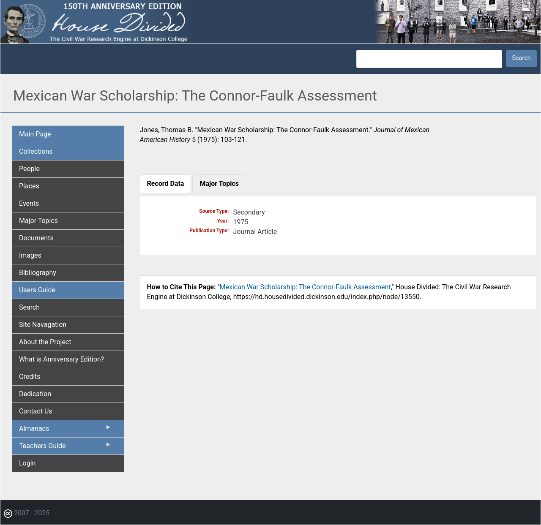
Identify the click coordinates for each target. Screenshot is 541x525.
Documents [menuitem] (36, 238)
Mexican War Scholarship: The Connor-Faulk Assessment (305, 287)
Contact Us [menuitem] (35, 411)
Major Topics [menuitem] (38, 221)
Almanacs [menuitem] (65, 430)
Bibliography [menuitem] (37, 273)
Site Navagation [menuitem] (42, 325)
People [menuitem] (29, 169)
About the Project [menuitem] (45, 342)
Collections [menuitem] (36, 151)
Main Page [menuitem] (35, 134)
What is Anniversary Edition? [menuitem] (61, 359)
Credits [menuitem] (30, 377)
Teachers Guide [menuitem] (65, 447)
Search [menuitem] (29, 307)
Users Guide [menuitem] (37, 290)
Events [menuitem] (29, 203)
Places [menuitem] (29, 186)
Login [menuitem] (27, 463)
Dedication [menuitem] (35, 394)
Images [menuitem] (30, 255)
